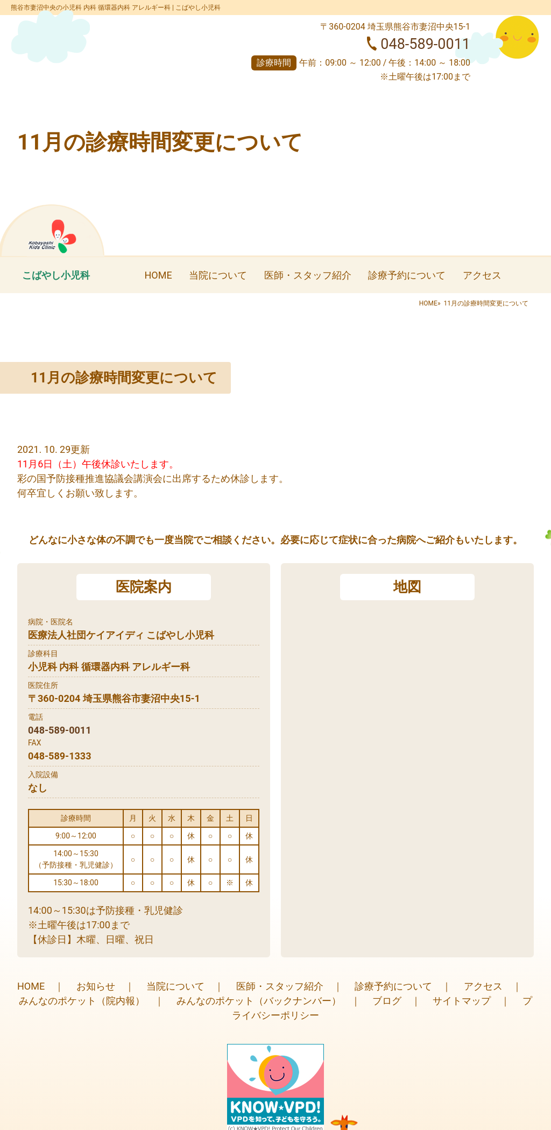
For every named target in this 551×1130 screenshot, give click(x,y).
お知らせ (96, 986)
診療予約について (407, 275)
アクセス (482, 275)
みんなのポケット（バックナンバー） (259, 1000)
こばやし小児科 (56, 275)
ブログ (387, 1000)
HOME (158, 275)
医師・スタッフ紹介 (307, 275)
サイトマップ (461, 1000)
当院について (218, 275)
